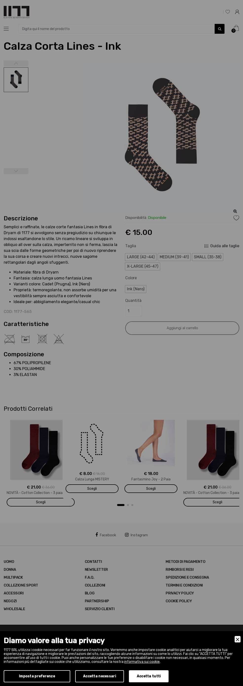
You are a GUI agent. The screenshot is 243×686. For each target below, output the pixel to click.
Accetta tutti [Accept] (149, 676)
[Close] (238, 639)
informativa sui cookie (142, 662)
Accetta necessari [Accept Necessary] (99, 676)
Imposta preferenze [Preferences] (37, 676)
